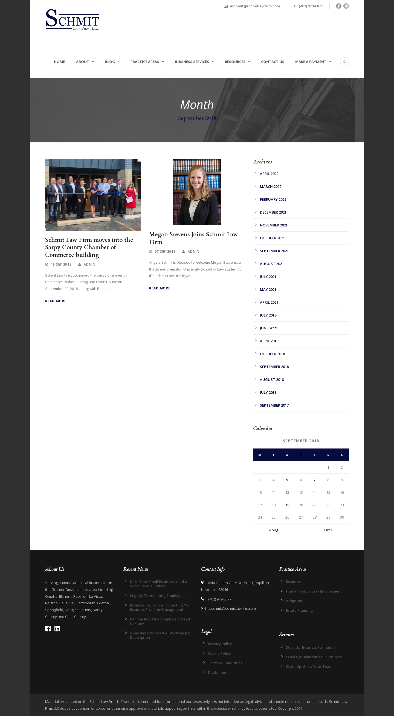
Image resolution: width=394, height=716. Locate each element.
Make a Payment (310, 61)
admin (89, 264)
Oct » (328, 529)
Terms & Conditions (225, 662)
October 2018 (272, 353)
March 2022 (270, 186)
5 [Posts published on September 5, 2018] (287, 479)
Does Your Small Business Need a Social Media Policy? (158, 583)
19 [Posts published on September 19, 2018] (287, 504)
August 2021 (272, 263)
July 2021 (268, 276)
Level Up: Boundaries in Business (314, 656)
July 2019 (268, 315)
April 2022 (269, 173)
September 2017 (274, 405)
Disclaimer (217, 672)
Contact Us (272, 61)
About (82, 61)
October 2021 (272, 237)
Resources (235, 61)
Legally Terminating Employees (157, 595)
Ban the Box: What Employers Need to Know (160, 621)
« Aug (273, 529)
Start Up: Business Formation (311, 647)
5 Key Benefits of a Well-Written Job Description (160, 635)
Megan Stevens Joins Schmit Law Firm (193, 238)
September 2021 (274, 250)
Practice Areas (145, 61)
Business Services (192, 61)
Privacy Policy (220, 643)
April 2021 (269, 302)
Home (59, 61)
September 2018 (274, 366)
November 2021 (274, 225)
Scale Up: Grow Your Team (309, 666)
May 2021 (268, 289)
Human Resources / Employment (314, 591)
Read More (55, 301)
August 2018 (272, 379)
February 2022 (273, 199)
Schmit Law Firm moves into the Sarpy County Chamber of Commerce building (89, 247)
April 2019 (269, 340)
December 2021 (273, 212)
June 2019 (268, 328)
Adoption (294, 600)
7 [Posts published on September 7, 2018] (314, 479)
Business (293, 581)
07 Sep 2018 (165, 251)
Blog (110, 61)
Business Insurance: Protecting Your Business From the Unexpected (161, 607)
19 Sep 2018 (61, 264)
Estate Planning (299, 610)
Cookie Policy (219, 653)
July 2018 (268, 392)
